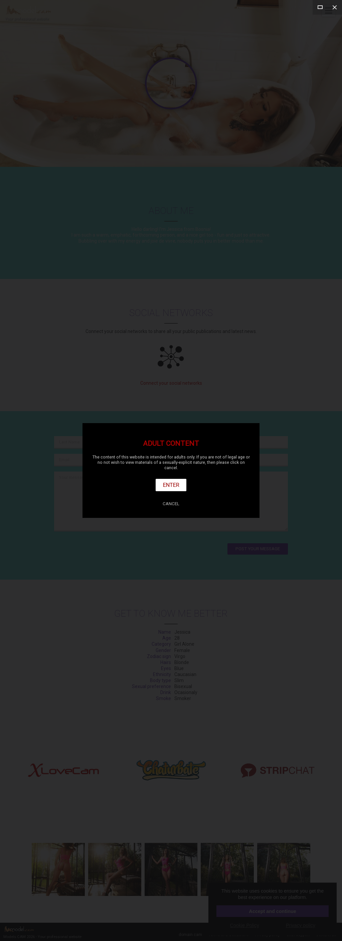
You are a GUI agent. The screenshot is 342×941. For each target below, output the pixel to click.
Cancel (171, 503)
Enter (171, 485)
